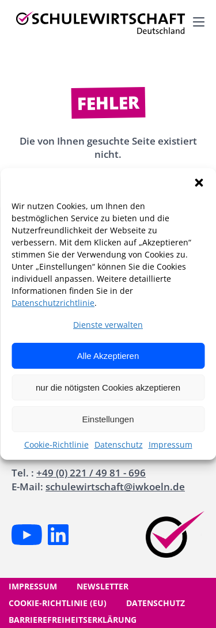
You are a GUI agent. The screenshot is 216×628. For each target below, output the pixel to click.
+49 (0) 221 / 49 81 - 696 (91, 472)
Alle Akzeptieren (108, 356)
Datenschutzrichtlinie (53, 302)
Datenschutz (118, 444)
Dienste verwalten (108, 324)
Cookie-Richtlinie (56, 444)
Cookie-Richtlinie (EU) (58, 602)
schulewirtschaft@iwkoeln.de (115, 486)
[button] (198, 182)
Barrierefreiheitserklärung (73, 619)
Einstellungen (108, 419)
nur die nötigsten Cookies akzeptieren (108, 387)
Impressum (170, 444)
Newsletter (102, 586)
